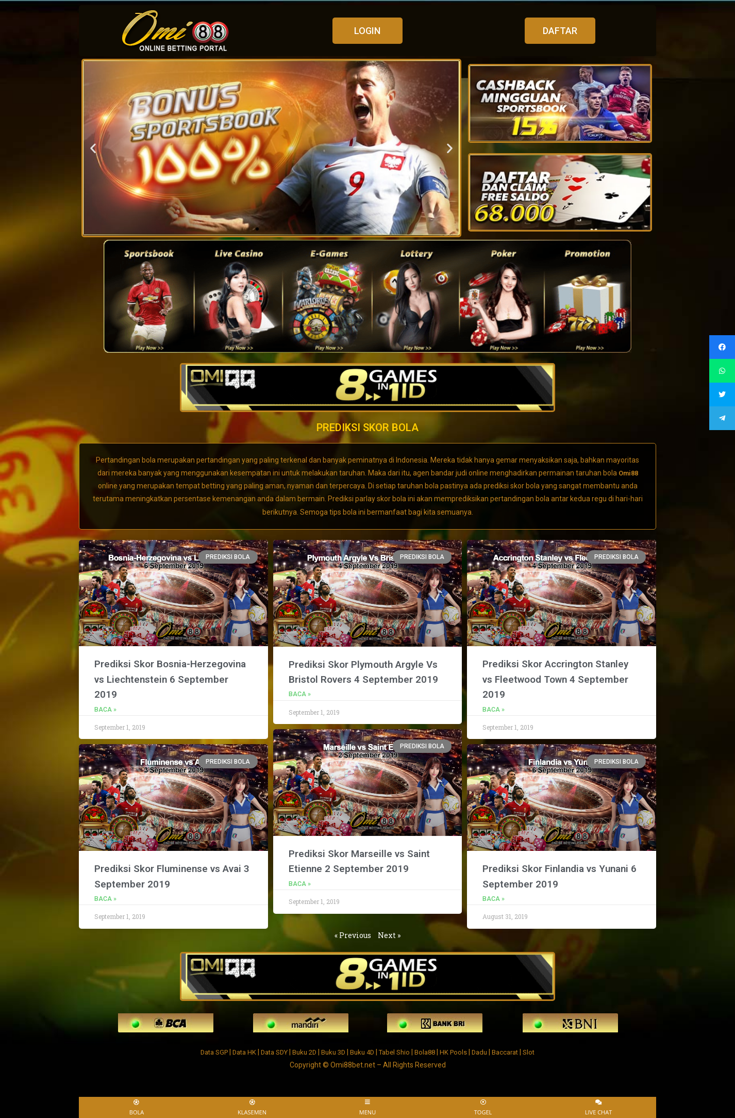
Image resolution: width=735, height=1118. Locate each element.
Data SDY (267, 1051)
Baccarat (517, 1051)
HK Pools (462, 1051)
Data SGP (201, 1051)
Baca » (105, 708)
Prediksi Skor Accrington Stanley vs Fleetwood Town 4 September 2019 (552, 677)
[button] (367, 31)
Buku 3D (332, 1051)
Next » (389, 935)
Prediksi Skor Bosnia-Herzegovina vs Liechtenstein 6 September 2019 (171, 677)
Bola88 (432, 1051)
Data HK (234, 1051)
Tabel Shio (399, 1051)
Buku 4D (363, 1051)
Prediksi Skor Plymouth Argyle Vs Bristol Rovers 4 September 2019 (363, 678)
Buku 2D (301, 1051)
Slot (543, 1051)
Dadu (489, 1051)
